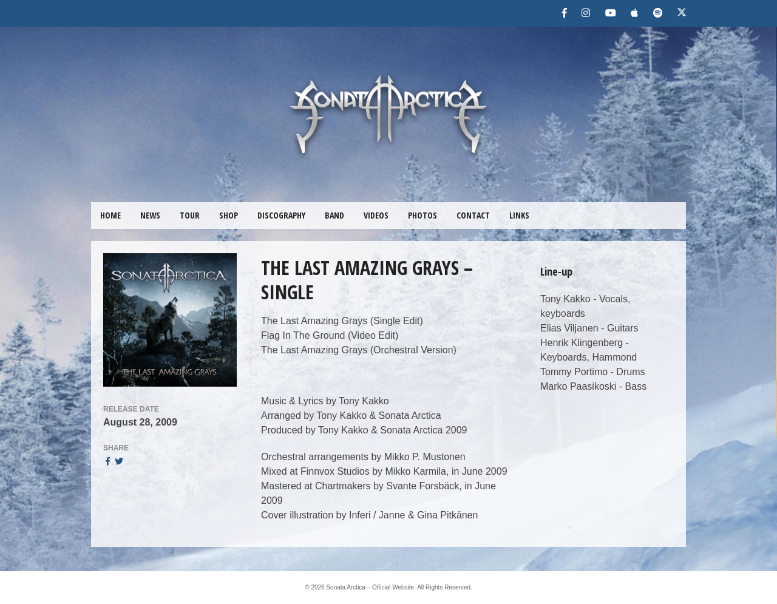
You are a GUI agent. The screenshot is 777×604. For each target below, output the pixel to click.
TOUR (190, 215)
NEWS (150, 215)
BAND (334, 215)
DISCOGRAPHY (281, 215)
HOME (110, 215)
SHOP (228, 215)
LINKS (519, 215)
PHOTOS (422, 215)
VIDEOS (376, 215)
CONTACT (473, 215)
